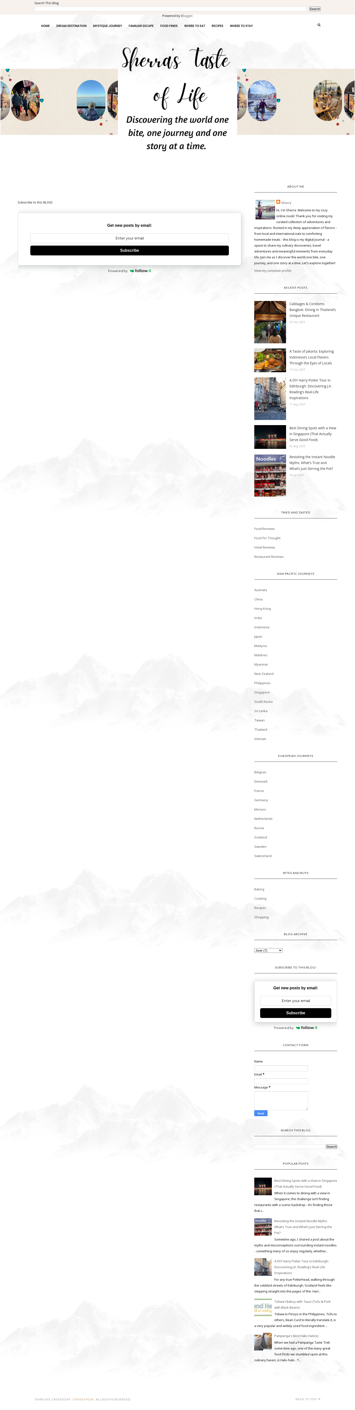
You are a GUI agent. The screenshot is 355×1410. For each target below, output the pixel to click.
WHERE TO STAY (241, 26)
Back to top (308, 1399)
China (258, 599)
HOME (45, 26)
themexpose (83, 1399)
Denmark (261, 781)
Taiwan (259, 720)
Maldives (260, 655)
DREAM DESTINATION (71, 26)
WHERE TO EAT (194, 26)
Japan (258, 636)
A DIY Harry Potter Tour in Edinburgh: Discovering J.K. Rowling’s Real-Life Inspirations (310, 389)
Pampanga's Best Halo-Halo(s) (296, 1336)
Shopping (261, 917)
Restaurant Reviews (269, 556)
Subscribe (129, 250)
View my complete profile (272, 270)
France (259, 791)
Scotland (260, 837)
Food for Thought (267, 538)
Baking (259, 889)
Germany (261, 800)
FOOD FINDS (169, 26)
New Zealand (264, 673)
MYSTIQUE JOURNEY (107, 26)
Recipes (260, 908)
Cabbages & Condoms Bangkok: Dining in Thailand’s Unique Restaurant (312, 309)
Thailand (260, 729)
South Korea (263, 701)
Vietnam (260, 739)
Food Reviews (264, 528)
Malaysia (260, 646)
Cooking (260, 898)
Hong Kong (262, 608)
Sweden (260, 846)
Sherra (286, 203)
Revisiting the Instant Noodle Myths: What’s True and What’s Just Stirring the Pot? (312, 462)
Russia (259, 828)
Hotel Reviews (264, 547)
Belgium (260, 772)
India (258, 618)
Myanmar (261, 664)
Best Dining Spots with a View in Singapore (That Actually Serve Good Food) (312, 434)
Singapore (262, 692)
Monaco (260, 809)
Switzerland (263, 856)
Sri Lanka (260, 711)
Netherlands (263, 818)
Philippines (262, 683)
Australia (260, 590)
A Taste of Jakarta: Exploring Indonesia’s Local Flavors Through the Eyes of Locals (311, 357)
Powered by (129, 271)
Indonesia (261, 627)
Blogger (186, 15)
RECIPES (217, 26)
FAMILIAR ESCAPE (141, 26)
